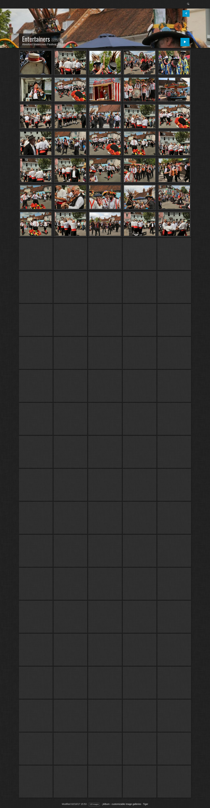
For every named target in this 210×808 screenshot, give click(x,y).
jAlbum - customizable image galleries (122, 804)
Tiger (145, 804)
